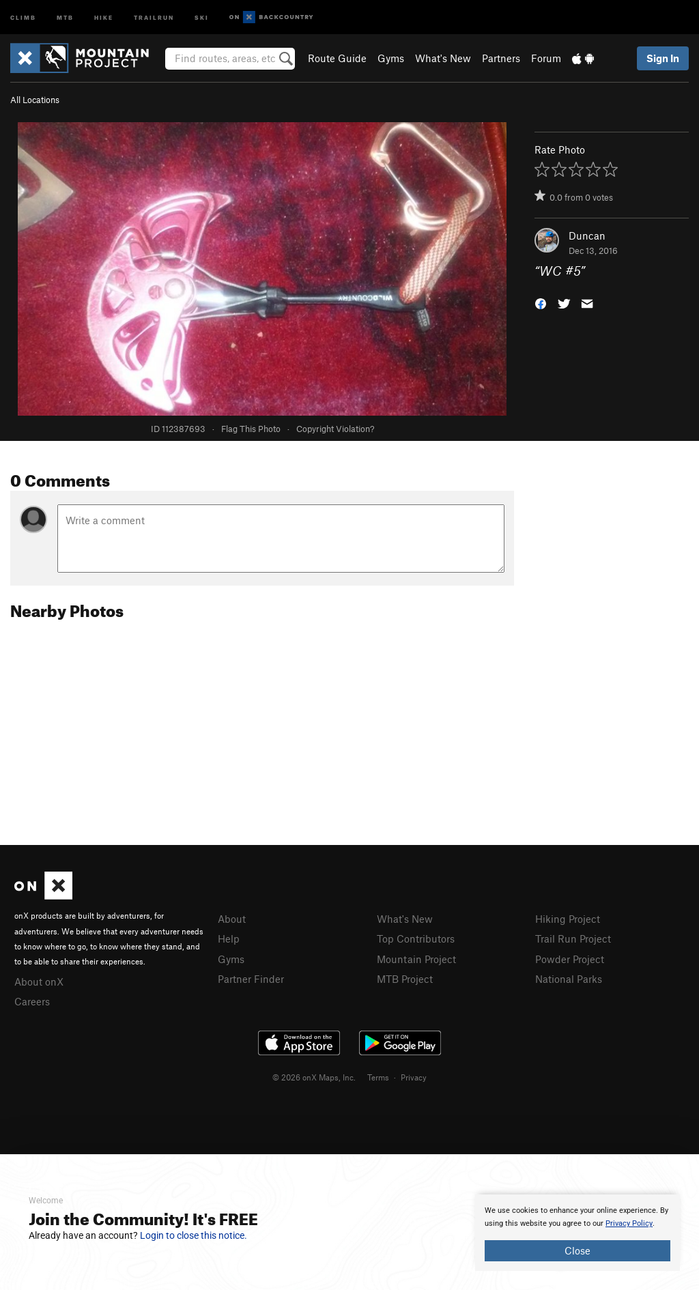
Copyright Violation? (335, 428)
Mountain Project (416, 959)
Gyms (390, 58)
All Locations (34, 99)
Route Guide (337, 58)
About (232, 919)
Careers (32, 1001)
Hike (103, 16)
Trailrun (154, 16)
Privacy (414, 1077)
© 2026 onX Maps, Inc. (314, 1077)
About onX (38, 981)
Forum (546, 58)
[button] (540, 303)
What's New (443, 58)
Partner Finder (251, 979)
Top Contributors (416, 938)
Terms (378, 1077)
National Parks (568, 979)
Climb (23, 16)
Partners (501, 58)
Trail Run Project (573, 938)
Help (229, 938)
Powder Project (569, 959)
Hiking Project (567, 919)
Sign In (662, 58)
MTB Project (405, 979)
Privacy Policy (629, 1223)
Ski (202, 16)
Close (577, 1250)
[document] (577, 1232)
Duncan (587, 235)
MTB (65, 16)
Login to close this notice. (193, 1235)
